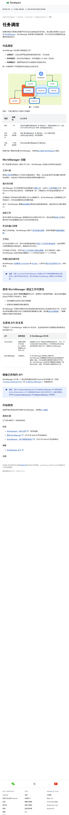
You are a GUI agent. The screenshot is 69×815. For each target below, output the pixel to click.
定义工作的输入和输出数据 (33, 250)
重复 (56, 188)
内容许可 (23, 465)
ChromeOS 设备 (52, 802)
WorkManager (10, 34)
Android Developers (9, 17)
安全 (4, 802)
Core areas (19, 9)
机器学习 (28, 798)
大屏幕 (49, 795)
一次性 (50, 188)
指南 (50, 17)
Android (5, 795)
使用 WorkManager (14, 435)
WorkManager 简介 (14, 450)
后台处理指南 (53, 311)
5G (26, 812)
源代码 (5, 805)
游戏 (26, 795)
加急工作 (58, 217)
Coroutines (25, 264)
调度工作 (37, 188)
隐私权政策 (28, 808)
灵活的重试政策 (38, 230)
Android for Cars (52, 805)
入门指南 (44, 410)
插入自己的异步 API (53, 264)
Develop (6, 9)
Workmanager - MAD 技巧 (17, 431)
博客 (4, 812)
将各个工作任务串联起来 (46, 244)
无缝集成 (17, 264)
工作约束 (9, 175)
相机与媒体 (28, 805)
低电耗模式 (26, 204)
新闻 (4, 808)
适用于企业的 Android (10, 798)
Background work (37, 9)
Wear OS (50, 798)
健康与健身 (28, 802)
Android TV (50, 808)
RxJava (34, 264)
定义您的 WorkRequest (46, 151)
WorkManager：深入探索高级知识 (20, 439)
